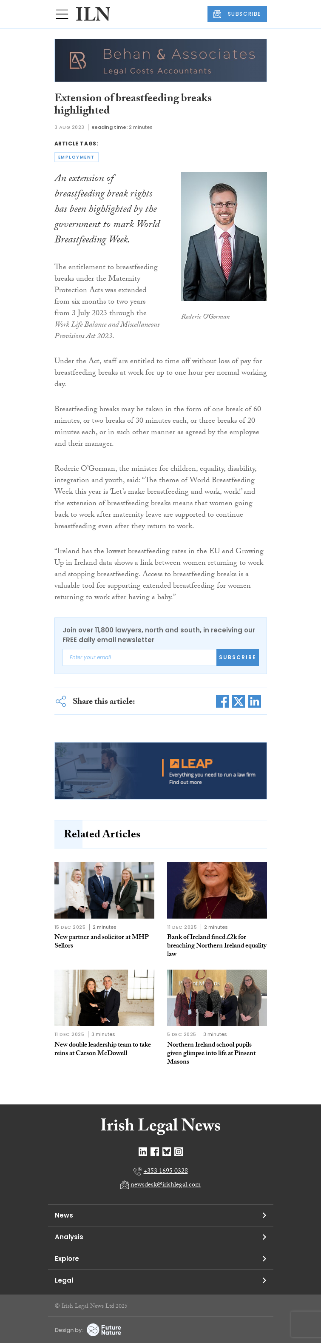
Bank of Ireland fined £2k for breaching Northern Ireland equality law (217, 946)
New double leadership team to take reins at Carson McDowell (102, 1050)
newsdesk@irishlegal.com (166, 1185)
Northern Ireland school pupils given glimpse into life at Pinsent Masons (211, 1054)
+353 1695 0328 (166, 1172)
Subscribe (237, 657)
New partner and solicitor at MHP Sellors (101, 942)
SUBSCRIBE (237, 14)
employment (76, 157)
